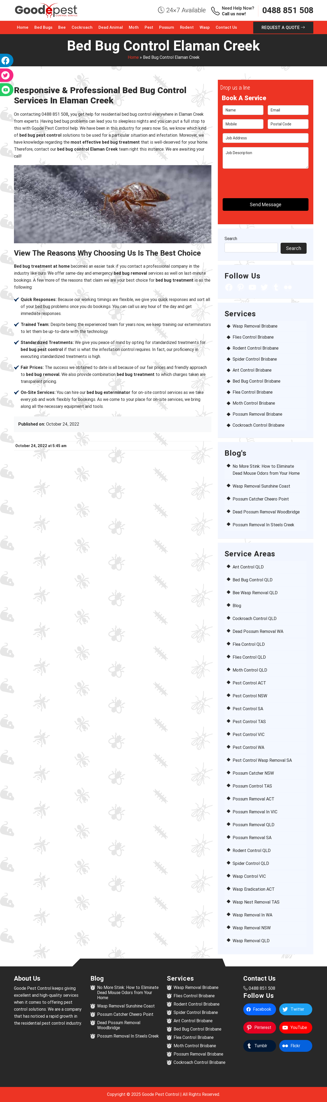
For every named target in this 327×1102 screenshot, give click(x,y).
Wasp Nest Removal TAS (256, 902)
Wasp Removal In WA (252, 915)
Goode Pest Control (160, 1094)
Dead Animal (110, 27)
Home (22, 27)
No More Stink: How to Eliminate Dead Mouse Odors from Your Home (128, 992)
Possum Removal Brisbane (257, 414)
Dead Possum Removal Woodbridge (266, 511)
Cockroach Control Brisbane (258, 425)
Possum (166, 27)
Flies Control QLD (249, 657)
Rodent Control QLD (252, 850)
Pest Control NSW (250, 695)
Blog (237, 605)
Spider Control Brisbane (255, 359)
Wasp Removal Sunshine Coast (261, 486)
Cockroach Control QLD (255, 618)
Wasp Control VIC (249, 876)
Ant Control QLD (248, 567)
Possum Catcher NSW (253, 773)
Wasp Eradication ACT (254, 889)
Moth (134, 27)
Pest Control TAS (249, 721)
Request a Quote (283, 27)
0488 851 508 (287, 10)
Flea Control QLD (249, 644)
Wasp (205, 27)
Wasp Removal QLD (251, 940)
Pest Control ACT (249, 683)
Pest (149, 27)
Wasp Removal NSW (252, 927)
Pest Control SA (248, 708)
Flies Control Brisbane (253, 337)
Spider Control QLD (251, 863)
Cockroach (82, 27)
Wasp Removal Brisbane (255, 326)
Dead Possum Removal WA (258, 631)
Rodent (187, 27)
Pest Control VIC (248, 734)
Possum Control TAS (252, 786)
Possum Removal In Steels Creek (263, 524)
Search (231, 238)
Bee (62, 27)
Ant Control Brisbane (252, 370)
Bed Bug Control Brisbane (256, 381)
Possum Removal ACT (253, 799)
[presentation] (254, 181)
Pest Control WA (248, 747)
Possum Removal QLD (253, 824)
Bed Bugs (43, 27)
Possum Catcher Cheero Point (261, 499)
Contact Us (226, 27)
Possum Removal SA (252, 837)
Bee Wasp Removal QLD (255, 592)
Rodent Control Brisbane (255, 348)
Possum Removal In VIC (255, 811)
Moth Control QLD (250, 670)
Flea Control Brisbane (253, 392)
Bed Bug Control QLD (253, 579)
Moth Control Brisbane (254, 403)
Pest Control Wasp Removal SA (262, 760)
